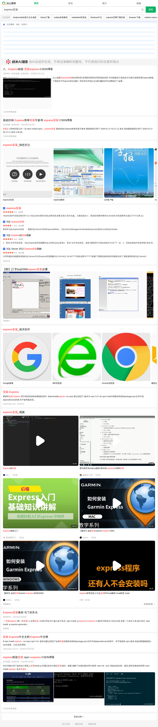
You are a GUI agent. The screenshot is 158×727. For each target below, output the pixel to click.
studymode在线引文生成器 (24, 17)
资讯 (70, 3)
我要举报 (92, 724)
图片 (104, 3)
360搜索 (9, 3)
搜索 (151, 9)
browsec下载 (134, 17)
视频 (138, 3)
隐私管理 (79, 724)
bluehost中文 (96, 17)
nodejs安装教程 (61, 17)
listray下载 (45, 17)
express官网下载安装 (115, 17)
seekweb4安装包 (79, 17)
